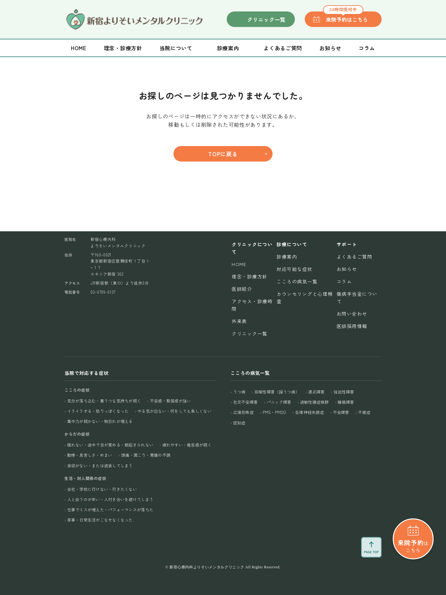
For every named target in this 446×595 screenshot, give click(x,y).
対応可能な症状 (295, 269)
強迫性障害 (344, 392)
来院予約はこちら (345, 17)
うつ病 (239, 392)
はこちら (413, 545)
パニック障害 (279, 402)
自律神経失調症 (309, 412)
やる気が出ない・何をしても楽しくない (175, 411)
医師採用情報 (352, 326)
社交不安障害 (245, 402)
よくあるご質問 (283, 48)
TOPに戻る (223, 154)
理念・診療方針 (123, 48)
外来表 (239, 321)
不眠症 (364, 412)
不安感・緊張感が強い (170, 401)
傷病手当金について (357, 297)
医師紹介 (242, 289)
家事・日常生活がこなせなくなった (100, 520)
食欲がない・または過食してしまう (100, 465)
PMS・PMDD (274, 412)
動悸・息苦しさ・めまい (89, 455)
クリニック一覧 (266, 19)
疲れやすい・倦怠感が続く (187, 445)
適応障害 (316, 392)
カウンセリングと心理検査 (305, 297)
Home (78, 48)
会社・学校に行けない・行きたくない (102, 489)
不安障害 (341, 412)
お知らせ (330, 48)
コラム (367, 48)
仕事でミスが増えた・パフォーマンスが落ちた (110, 510)
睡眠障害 (346, 402)
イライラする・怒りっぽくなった (98, 411)
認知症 (239, 423)
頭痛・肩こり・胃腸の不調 (145, 455)
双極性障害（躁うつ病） (277, 392)
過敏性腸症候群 (314, 402)
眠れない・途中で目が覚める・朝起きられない (110, 445)
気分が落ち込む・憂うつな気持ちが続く (104, 401)
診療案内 (287, 256)
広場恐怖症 (243, 412)
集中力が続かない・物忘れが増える (100, 421)
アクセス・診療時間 (252, 305)
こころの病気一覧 (297, 281)
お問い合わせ (352, 313)
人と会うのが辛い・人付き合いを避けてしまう (110, 499)
